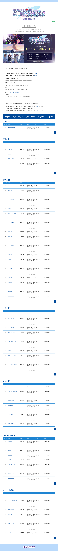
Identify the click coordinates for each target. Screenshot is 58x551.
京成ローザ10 (10, 268)
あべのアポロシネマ (11, 386)
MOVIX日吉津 (10, 441)
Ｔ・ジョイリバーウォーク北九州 (13, 500)
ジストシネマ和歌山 (11, 423)
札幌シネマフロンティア (11, 127)
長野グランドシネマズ (11, 318)
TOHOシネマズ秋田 (11, 158)
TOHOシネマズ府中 (11, 222)
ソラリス (9, 163)
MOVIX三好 (9, 350)
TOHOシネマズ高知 (11, 478)
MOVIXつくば (10, 282)
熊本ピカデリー (10, 514)
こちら (35, 73)
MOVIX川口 (9, 259)
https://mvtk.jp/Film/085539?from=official (15, 92)
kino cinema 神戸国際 (11, 400)
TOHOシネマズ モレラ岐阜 (12, 355)
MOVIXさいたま (10, 254)
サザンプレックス (10, 532)
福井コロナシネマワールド (12, 332)
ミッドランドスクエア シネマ (12, 341)
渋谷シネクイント (10, 190)
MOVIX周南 (9, 459)
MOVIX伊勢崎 (10, 291)
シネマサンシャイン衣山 (11, 473)
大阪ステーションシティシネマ (12, 391)
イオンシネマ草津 (10, 414)
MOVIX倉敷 (9, 450)
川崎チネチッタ (10, 236)
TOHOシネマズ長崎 (11, 509)
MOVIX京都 (9, 409)
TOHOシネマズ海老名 (11, 245)
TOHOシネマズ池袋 (11, 199)
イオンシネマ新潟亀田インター (12, 313)
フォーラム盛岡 (10, 149)
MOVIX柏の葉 (10, 277)
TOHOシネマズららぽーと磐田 (12, 364)
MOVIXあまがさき (10, 405)
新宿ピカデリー (10, 185)
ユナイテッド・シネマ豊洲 (12, 213)
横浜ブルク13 (10, 231)
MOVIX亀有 (9, 208)
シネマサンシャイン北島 (11, 464)
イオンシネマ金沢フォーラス (12, 327)
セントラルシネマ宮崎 (11, 523)
